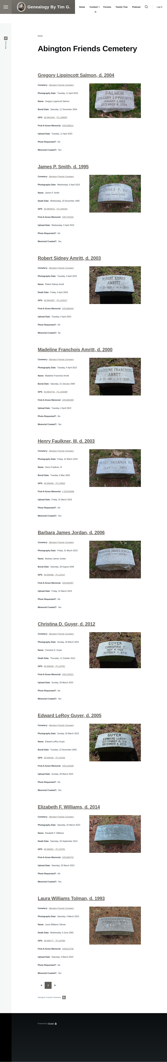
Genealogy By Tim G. (48, 16)
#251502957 (68, 583)
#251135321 (68, 674)
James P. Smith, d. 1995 (63, 166)
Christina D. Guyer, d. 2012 (66, 624)
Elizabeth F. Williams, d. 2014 (69, 807)
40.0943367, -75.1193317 (55, 300)
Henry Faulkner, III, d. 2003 (66, 441)
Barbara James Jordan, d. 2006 (71, 532)
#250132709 (68, 949)
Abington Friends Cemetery (61, 85)
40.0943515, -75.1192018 (55, 209)
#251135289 (68, 766)
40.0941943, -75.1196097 (55, 118)
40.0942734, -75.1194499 (55, 392)
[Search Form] (146, 16)
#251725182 (68, 217)
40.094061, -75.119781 (54, 849)
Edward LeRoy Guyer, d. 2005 (69, 715)
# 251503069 (68, 492)
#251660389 (68, 400)
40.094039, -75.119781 (54, 666)
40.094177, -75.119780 (54, 941)
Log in (159, 16)
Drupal (51, 1024)
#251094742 (68, 857)
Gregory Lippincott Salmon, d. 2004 (76, 75)
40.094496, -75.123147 (54, 575)
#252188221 (68, 126)
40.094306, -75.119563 (54, 483)
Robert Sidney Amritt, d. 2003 (69, 258)
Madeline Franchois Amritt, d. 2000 (75, 349)
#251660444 (68, 309)
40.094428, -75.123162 (54, 758)
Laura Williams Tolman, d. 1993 (71, 898)
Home (40, 36)
